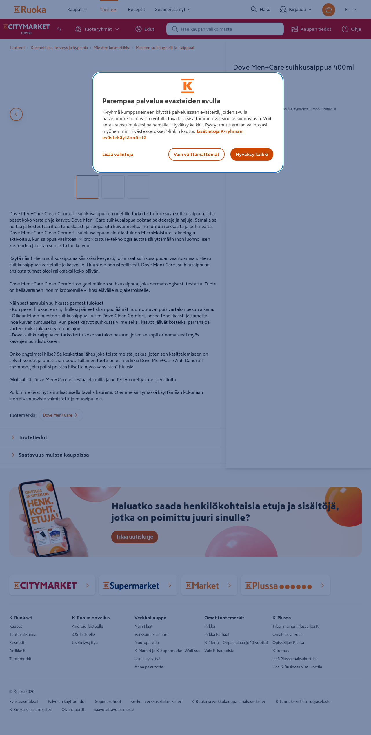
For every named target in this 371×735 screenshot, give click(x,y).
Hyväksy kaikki (252, 154)
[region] (188, 122)
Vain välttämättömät (196, 154)
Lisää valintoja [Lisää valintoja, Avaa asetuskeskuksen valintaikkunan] (117, 154)
